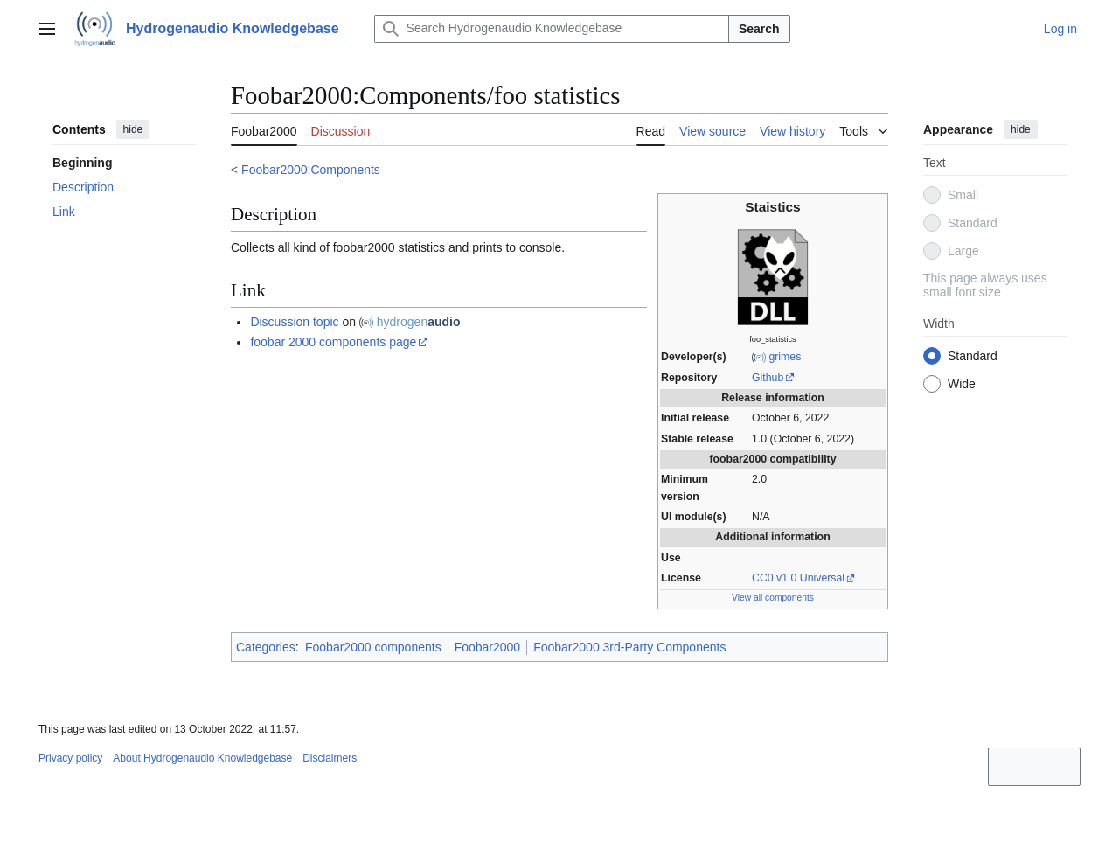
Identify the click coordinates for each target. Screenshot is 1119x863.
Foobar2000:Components (310, 170)
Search (759, 29)
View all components (773, 597)
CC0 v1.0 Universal (798, 578)
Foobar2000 (488, 647)
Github (767, 378)
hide (133, 129)
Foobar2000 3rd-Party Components (629, 647)
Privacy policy (70, 758)
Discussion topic (294, 322)
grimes (784, 357)
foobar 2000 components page (333, 342)
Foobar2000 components (373, 647)
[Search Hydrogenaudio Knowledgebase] (551, 29)
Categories (265, 647)
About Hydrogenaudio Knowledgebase (202, 758)
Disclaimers (329, 758)
